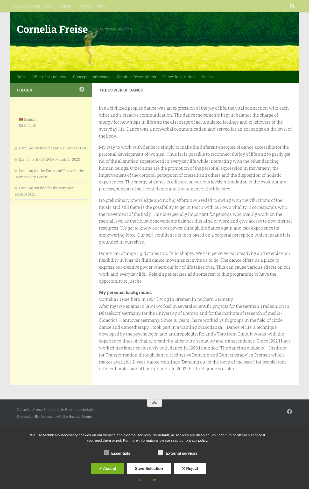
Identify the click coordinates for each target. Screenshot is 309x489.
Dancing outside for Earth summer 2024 (52, 148)
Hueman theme (80, 416)
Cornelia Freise (52, 28)
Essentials (117, 452)
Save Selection (149, 468)
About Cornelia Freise (32, 5)
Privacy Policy (92, 5)
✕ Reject (190, 468)
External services (177, 452)
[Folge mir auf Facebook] (81, 89)
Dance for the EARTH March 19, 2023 (49, 159)
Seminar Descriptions (136, 76)
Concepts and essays (91, 76)
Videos (208, 76)
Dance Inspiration (179, 76)
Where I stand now (49, 76)
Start (21, 76)
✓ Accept (107, 468)
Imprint (66, 5)
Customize (147, 480)
